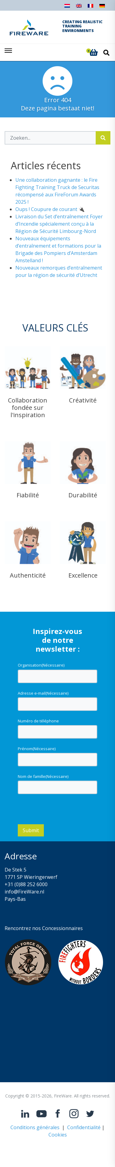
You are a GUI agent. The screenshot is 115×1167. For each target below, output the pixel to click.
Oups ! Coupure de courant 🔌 (50, 209)
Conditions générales (34, 1127)
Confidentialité (84, 1127)
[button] (93, 52)
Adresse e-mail (43, 693)
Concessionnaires (62, 928)
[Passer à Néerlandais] (67, 7)
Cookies (57, 1134)
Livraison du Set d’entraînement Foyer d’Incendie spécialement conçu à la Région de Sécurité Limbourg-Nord (59, 223)
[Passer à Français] (90, 7)
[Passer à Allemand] (102, 7)
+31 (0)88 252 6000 (26, 884)
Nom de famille (43, 776)
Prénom (37, 748)
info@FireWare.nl (24, 891)
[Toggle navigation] (8, 52)
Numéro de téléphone (38, 721)
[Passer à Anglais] (79, 7)
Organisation (41, 665)
